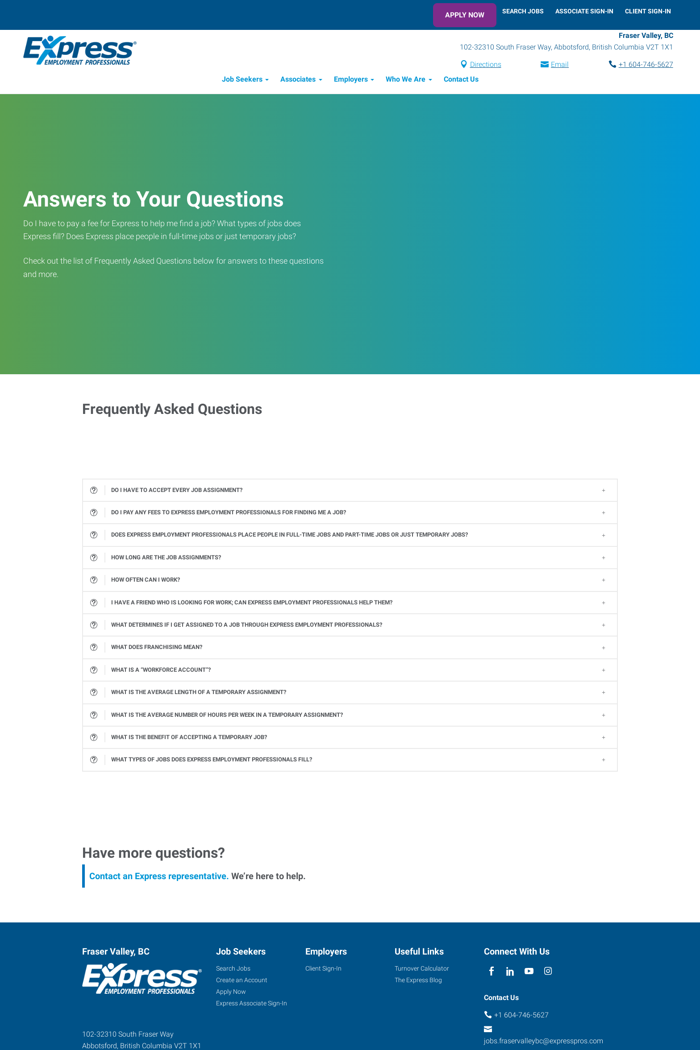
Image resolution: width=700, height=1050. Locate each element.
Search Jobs (523, 11)
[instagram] (548, 972)
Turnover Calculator (422, 969)
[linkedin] (510, 972)
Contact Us (461, 80)
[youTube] (529, 972)
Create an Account (241, 980)
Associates (298, 80)
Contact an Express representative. (159, 877)
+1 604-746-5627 (644, 65)
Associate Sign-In (584, 11)
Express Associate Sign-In (251, 1004)
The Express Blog (418, 980)
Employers (351, 80)
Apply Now (464, 15)
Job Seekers (242, 80)
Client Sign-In (648, 11)
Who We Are (405, 80)
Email (558, 65)
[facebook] (491, 972)
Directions (483, 65)
